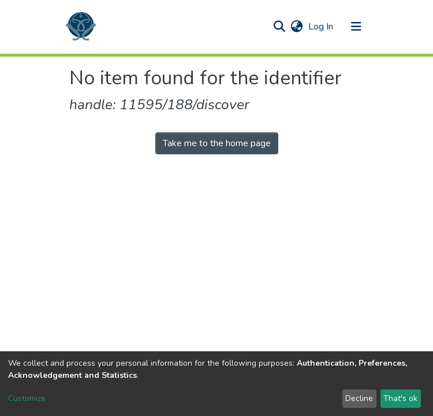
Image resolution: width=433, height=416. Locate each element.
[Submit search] (279, 26)
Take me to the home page (217, 143)
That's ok (400, 398)
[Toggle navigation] (356, 26)
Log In (321, 26)
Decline (359, 398)
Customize (27, 398)
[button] (296, 27)
